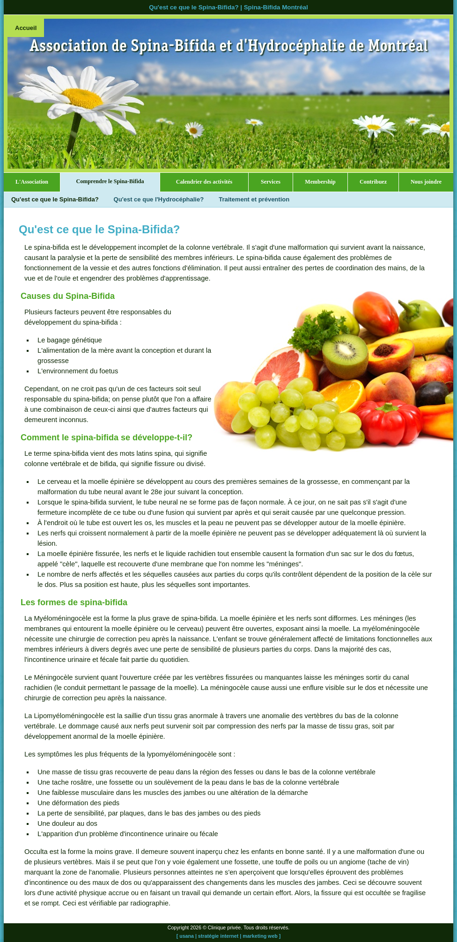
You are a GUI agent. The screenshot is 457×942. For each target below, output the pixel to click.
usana (186, 936)
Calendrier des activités (204, 181)
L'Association (31, 181)
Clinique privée (224, 927)
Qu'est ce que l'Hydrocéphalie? (159, 199)
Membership (320, 181)
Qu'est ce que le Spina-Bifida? (55, 199)
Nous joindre (426, 181)
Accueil (26, 27)
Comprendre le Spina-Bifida (110, 181)
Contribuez (373, 181)
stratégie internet (218, 936)
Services (270, 181)
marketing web (260, 936)
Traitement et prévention (254, 199)
